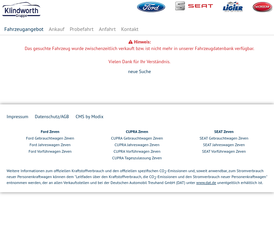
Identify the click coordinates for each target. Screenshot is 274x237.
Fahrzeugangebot (24, 29)
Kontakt (130, 29)
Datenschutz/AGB (52, 116)
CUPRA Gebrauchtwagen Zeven (137, 138)
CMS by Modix (89, 116)
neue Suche (139, 71)
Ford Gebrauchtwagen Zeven (50, 138)
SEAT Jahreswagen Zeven (224, 144)
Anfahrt (107, 29)
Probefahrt (81, 29)
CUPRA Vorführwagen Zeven (137, 151)
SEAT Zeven (223, 131)
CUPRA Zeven (137, 131)
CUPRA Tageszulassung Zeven (137, 157)
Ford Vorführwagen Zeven (49, 151)
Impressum (17, 116)
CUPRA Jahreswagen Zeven (137, 144)
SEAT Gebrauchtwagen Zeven (223, 138)
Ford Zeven (50, 131)
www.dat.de (206, 182)
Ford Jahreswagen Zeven (50, 144)
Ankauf (56, 29)
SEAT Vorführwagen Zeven (224, 151)
